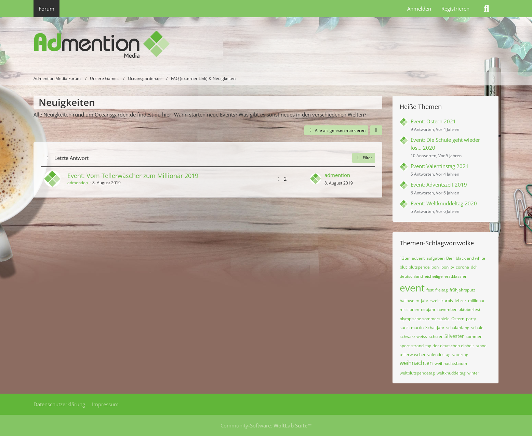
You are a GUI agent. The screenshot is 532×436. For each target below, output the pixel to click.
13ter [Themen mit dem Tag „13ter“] (405, 258)
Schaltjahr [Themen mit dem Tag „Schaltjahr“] (434, 327)
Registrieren (455, 8)
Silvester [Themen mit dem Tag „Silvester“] (454, 336)
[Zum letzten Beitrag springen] (315, 178)
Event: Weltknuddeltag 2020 (444, 203)
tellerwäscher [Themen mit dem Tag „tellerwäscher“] (413, 354)
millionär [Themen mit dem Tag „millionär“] (476, 300)
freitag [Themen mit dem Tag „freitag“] (441, 290)
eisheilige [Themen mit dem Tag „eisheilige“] (434, 276)
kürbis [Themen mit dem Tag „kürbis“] (447, 300)
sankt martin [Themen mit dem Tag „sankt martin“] (412, 327)
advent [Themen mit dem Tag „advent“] (418, 258)
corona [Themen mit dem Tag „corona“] (462, 267)
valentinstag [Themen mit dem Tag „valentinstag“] (439, 354)
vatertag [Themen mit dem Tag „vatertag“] (460, 354)
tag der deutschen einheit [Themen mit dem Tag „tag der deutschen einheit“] (449, 346)
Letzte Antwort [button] (71, 157)
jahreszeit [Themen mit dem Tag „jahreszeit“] (430, 300)
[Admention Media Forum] (266, 44)
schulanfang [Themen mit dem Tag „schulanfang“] (457, 327)
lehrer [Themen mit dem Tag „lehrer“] (460, 300)
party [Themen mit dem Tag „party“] (471, 319)
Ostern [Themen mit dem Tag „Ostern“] (457, 319)
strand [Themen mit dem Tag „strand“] (417, 346)
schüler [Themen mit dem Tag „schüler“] (436, 336)
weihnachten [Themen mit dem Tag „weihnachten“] (416, 363)
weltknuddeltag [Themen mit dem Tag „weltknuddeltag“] (451, 373)
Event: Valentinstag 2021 (440, 166)
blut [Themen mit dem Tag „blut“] (403, 267)
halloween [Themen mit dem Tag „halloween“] (409, 300)
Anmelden (419, 8)
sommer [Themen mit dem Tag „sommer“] (474, 336)
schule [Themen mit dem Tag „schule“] (477, 327)
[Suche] (486, 8)
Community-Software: (266, 425)
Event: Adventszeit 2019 (439, 184)
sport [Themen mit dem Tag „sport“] (405, 346)
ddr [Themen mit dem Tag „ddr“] (474, 267)
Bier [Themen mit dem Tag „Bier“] (450, 258)
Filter (363, 158)
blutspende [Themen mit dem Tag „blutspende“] (419, 267)
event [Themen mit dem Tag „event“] (412, 287)
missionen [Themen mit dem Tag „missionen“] (409, 309)
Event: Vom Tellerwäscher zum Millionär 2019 (132, 176)
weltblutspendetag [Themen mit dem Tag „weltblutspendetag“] (417, 373)
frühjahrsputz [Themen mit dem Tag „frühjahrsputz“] (462, 290)
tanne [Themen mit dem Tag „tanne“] (481, 346)
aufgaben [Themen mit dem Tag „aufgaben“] (435, 258)
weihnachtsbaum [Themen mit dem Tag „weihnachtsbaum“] (451, 363)
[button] (376, 130)
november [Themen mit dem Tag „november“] (447, 309)
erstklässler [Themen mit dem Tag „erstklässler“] (455, 276)
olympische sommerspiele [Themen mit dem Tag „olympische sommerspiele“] (425, 319)
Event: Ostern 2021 (433, 121)
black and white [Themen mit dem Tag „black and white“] (470, 258)
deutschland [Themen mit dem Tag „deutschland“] (411, 276)
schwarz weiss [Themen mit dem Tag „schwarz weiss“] (413, 336)
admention (77, 183)
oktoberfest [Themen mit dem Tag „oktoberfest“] (469, 309)
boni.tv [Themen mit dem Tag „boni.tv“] (447, 267)
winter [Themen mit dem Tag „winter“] (473, 373)
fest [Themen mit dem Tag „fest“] (430, 290)
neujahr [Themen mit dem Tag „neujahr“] (428, 309)
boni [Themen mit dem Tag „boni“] (435, 267)
